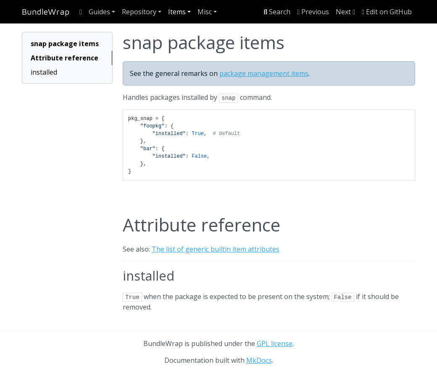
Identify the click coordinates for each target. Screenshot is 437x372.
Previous (313, 11)
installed (44, 72)
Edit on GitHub (387, 11)
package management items (263, 73)
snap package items (65, 43)
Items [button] (177, 11)
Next (345, 11)
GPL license (274, 343)
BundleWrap (45, 11)
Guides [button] (99, 11)
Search (277, 11)
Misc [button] (204, 11)
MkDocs (259, 360)
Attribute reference (64, 57)
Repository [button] (139, 11)
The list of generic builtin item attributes (215, 249)
